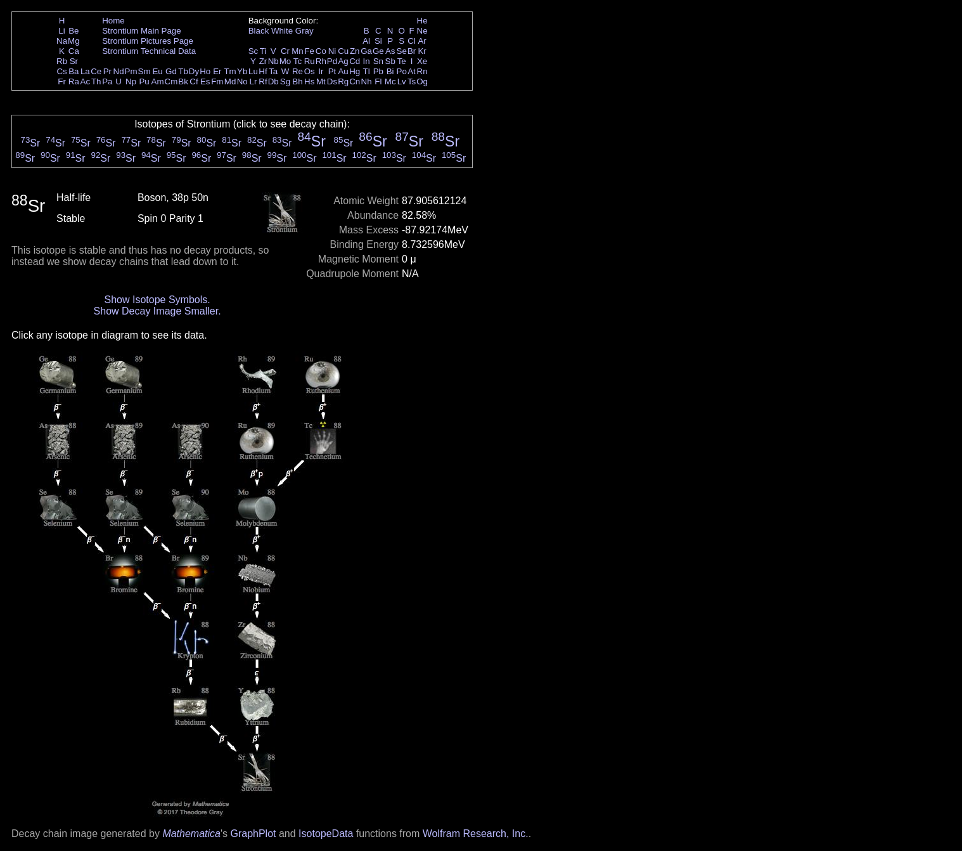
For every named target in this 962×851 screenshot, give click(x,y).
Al (366, 41)
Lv (401, 81)
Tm (230, 71)
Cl (411, 41)
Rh (321, 61)
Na (61, 41)
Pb (378, 71)
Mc (390, 81)
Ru (309, 61)
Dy (194, 71)
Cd (354, 61)
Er (217, 71)
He (422, 20)
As (390, 51)
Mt (321, 81)
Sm (144, 71)
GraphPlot (253, 833)
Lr (253, 81)
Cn (354, 81)
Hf (263, 71)
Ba (73, 71)
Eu (157, 71)
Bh (297, 81)
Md (230, 81)
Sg (285, 81)
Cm (171, 81)
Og (422, 81)
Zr (263, 61)
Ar (422, 41)
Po (402, 71)
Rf (263, 81)
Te (401, 61)
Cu (343, 51)
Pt (332, 71)
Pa (107, 81)
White (282, 31)
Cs (61, 71)
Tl (366, 71)
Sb (390, 61)
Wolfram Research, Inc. (476, 833)
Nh (366, 81)
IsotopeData (325, 833)
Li (61, 31)
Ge (378, 51)
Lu (253, 71)
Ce (96, 71)
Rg (343, 81)
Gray (304, 31)
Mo (285, 61)
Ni (332, 51)
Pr (107, 71)
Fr (62, 81)
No (242, 81)
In (366, 61)
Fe (309, 51)
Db (273, 81)
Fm (217, 81)
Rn (422, 71)
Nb (273, 61)
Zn (355, 51)
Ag (343, 61)
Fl (378, 81)
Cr (285, 51)
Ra (73, 81)
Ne (422, 31)
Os (309, 71)
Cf (193, 81)
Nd (118, 71)
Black (258, 31)
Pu (144, 81)
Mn (298, 51)
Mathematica (191, 833)
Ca (73, 51)
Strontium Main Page (141, 31)
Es (205, 81)
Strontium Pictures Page (147, 41)
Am (157, 81)
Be (73, 31)
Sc (253, 51)
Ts (411, 81)
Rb (61, 61)
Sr (74, 61)
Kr (422, 51)
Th (96, 81)
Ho (205, 71)
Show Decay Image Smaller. (157, 311)
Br (411, 51)
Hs (309, 81)
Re (297, 71)
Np (130, 81)
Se (402, 51)
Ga (366, 51)
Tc (297, 61)
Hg (354, 71)
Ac (85, 81)
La (85, 71)
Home (113, 20)
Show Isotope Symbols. (157, 299)
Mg (74, 41)
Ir (320, 71)
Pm (131, 71)
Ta (273, 71)
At (411, 71)
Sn (378, 61)
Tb (183, 71)
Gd (171, 71)
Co (321, 51)
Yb (242, 71)
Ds (332, 81)
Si (378, 41)
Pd (332, 61)
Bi (390, 71)
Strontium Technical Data (149, 51)
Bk (183, 81)
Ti (263, 51)
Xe (422, 61)
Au (343, 71)
